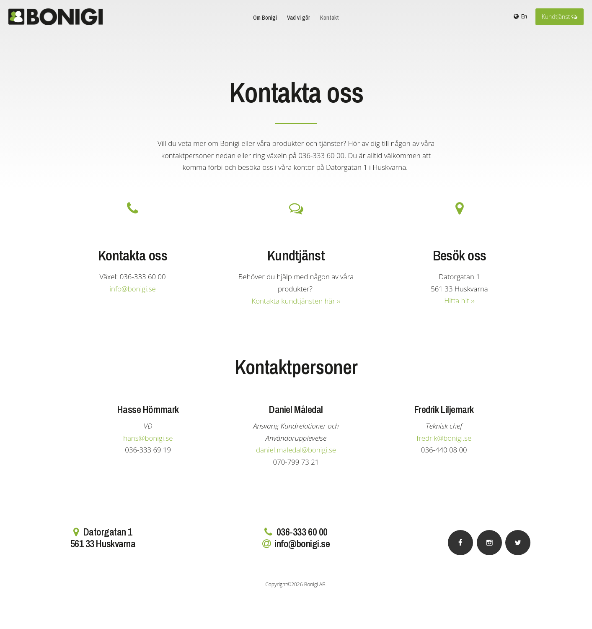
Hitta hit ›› (459, 300)
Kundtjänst (559, 17)
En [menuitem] (524, 16)
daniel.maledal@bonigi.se (296, 450)
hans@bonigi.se (148, 438)
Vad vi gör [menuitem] (298, 17)
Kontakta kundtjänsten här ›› (295, 301)
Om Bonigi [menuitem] (265, 17)
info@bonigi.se (132, 289)
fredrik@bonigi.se (443, 438)
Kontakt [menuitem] (329, 17)
